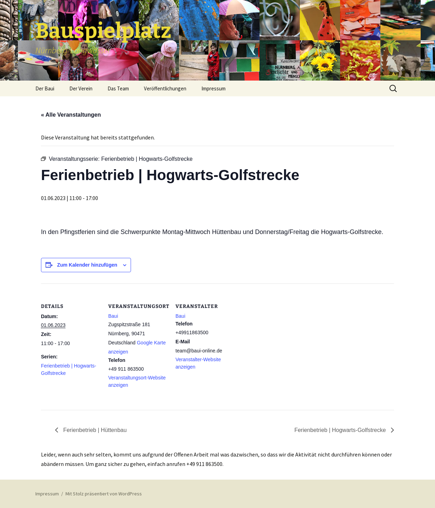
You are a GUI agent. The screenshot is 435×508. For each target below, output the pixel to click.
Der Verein (80, 88)
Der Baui (44, 88)
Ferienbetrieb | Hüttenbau (94, 430)
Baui (113, 316)
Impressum (213, 88)
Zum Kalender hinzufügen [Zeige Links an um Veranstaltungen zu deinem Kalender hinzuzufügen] (87, 265)
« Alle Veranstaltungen (71, 115)
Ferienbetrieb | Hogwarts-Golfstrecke (340, 430)
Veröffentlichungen (165, 88)
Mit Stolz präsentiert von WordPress (103, 493)
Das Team (118, 88)
